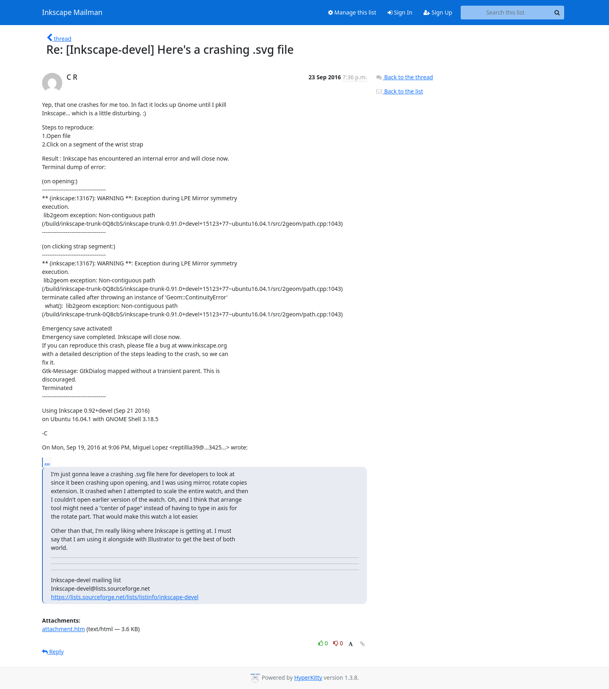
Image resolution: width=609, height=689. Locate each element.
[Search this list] (505, 12)
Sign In (400, 12)
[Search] (557, 12)
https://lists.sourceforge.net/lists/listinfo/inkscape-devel (124, 597)
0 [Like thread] (323, 643)
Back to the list (399, 91)
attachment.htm (63, 629)
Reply (53, 651)
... (47, 462)
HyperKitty (308, 677)
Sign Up (438, 12)
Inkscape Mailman (72, 12)
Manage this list (352, 12)
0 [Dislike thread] (338, 643)
